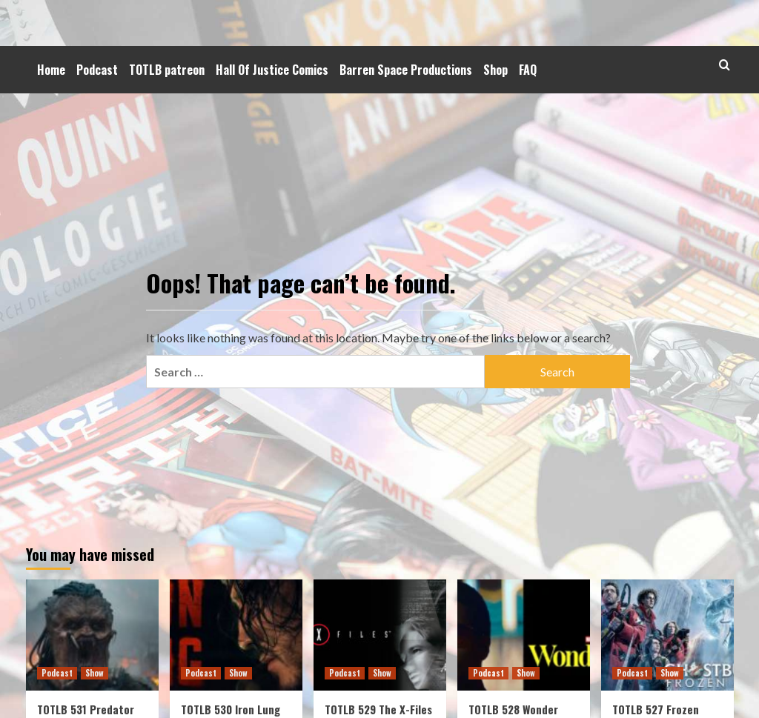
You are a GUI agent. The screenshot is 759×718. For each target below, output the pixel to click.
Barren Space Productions (405, 70)
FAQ (528, 70)
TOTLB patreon (167, 70)
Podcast (97, 70)
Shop (495, 70)
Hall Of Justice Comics (272, 70)
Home (51, 70)
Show (94, 673)
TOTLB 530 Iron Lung (230, 709)
